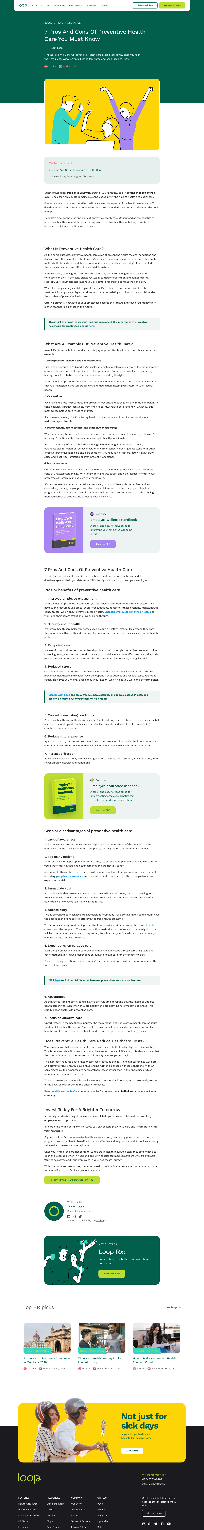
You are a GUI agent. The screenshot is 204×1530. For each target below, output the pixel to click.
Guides (50, 1509)
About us (91, 5)
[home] (23, 5)
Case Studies (54, 1527)
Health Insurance (27, 1509)
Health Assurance (56, 5)
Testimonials (78, 1509)
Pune (100, 1503)
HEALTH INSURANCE (68, 22)
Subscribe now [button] (111, 1273)
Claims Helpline (145, 5)
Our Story (76, 1503)
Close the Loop (55, 1503)
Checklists (52, 1515)
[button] (37, 5)
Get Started (132, 1450)
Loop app (23, 1527)
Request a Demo (172, 5)
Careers (104, 5)
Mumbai (101, 1509)
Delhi (100, 1527)
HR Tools (23, 1521)
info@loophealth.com (153, 1484)
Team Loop (56, 47)
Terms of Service (80, 1521)
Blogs (50, 1521)
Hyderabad (103, 1521)
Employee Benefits (28, 1515)
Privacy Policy (78, 1527)
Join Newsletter (154, 1513)
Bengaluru (102, 1515)
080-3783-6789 (152, 1479)
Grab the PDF (103, 544)
